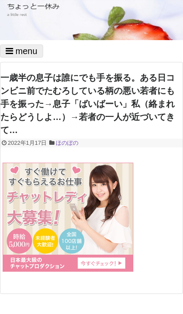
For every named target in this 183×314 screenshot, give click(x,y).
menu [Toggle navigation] (21, 51)
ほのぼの (67, 143)
